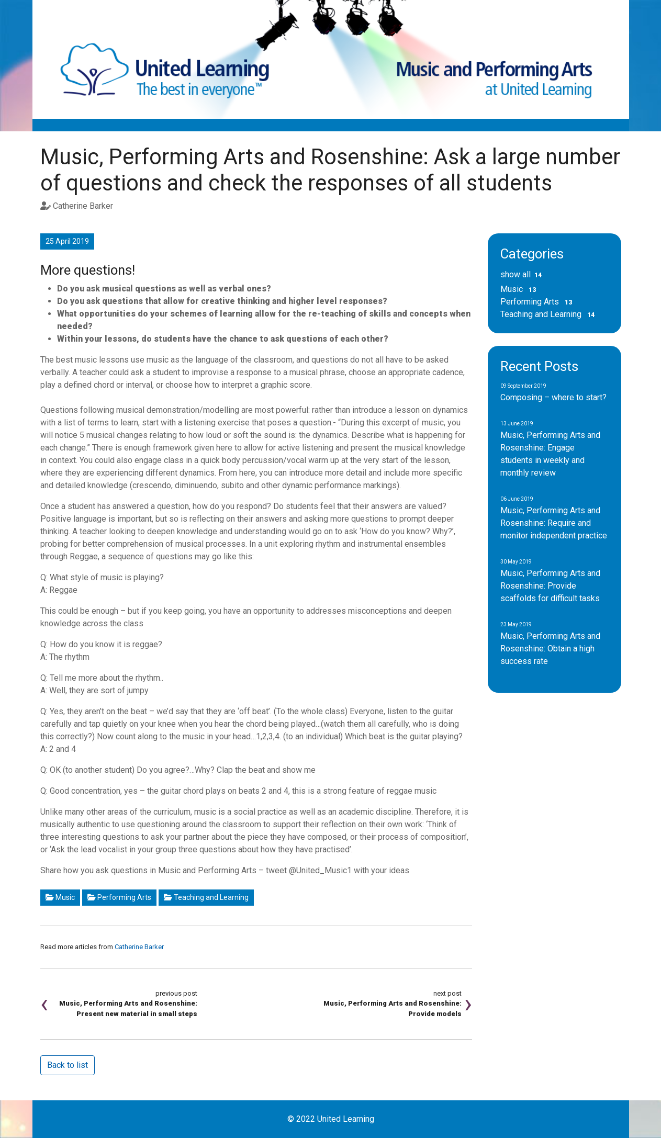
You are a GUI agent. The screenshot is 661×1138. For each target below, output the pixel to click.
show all (523, 274)
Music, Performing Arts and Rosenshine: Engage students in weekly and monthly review (550, 449)
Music (60, 897)
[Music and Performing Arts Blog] (330, 59)
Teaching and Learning (206, 897)
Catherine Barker (139, 947)
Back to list (67, 1065)
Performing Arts (119, 897)
